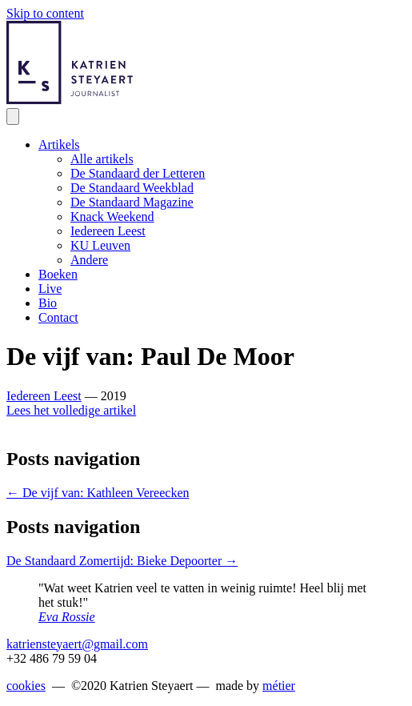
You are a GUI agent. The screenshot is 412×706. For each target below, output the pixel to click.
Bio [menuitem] (47, 303)
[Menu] (12, 116)
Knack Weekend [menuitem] (112, 216)
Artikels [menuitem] (59, 144)
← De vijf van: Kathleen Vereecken (98, 492)
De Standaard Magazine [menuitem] (132, 202)
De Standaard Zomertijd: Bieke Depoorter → (122, 561)
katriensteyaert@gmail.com (77, 644)
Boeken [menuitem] (58, 274)
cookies (26, 685)
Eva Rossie (66, 617)
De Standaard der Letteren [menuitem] (137, 173)
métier (278, 685)
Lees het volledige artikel (71, 410)
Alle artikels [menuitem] (102, 159)
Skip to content (45, 13)
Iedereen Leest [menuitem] (108, 231)
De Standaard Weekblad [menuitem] (132, 188)
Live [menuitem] (50, 288)
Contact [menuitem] (58, 317)
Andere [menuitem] (89, 260)
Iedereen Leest (44, 396)
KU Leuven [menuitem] (100, 245)
